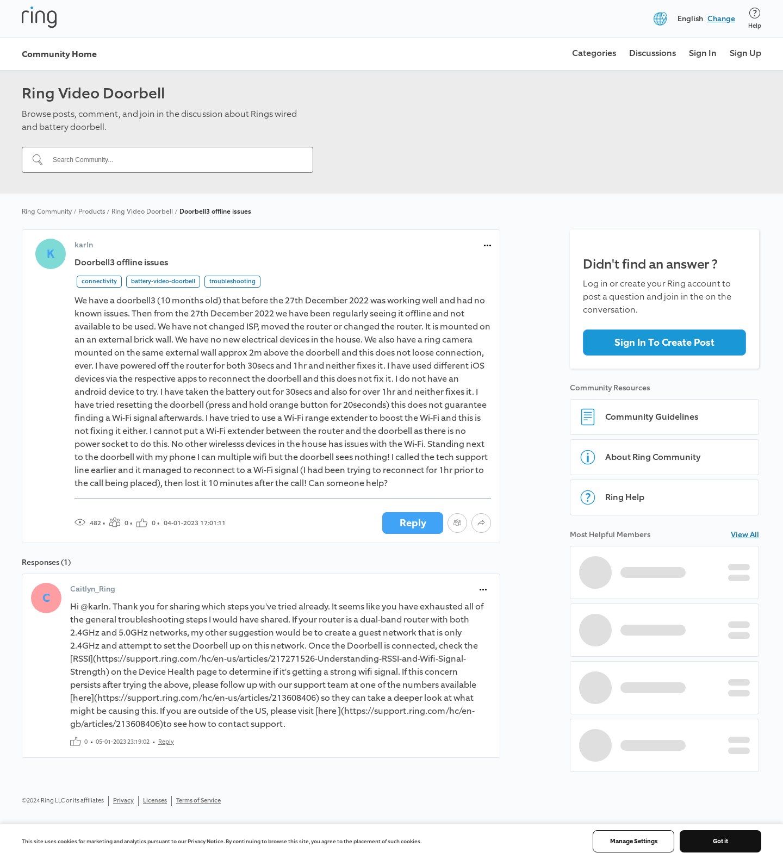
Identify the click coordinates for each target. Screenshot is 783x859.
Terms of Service (198, 800)
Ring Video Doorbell (142, 211)
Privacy (123, 800)
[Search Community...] (174, 160)
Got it (720, 841)
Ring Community (47, 211)
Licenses (155, 800)
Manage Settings (633, 841)
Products (91, 211)
